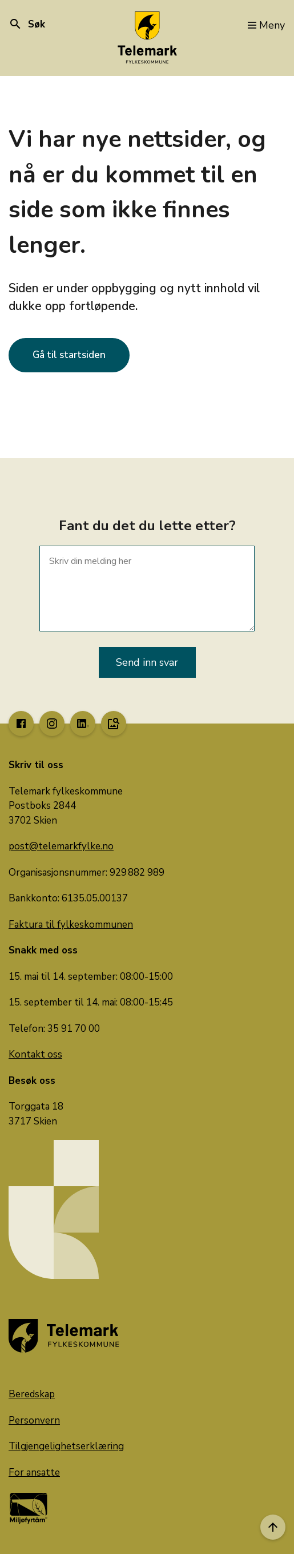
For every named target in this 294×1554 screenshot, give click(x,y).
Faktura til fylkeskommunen (71, 924)
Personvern (34, 1420)
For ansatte (34, 1472)
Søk (27, 24)
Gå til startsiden (69, 354)
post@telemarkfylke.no (61, 846)
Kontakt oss (35, 1054)
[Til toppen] (272, 1527)
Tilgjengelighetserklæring (66, 1446)
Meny (266, 25)
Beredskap (32, 1394)
